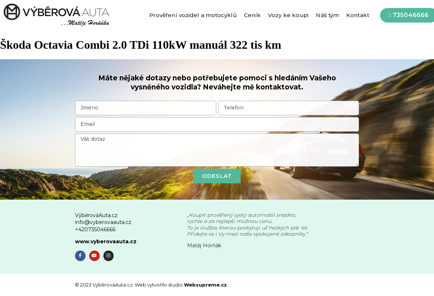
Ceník (252, 15)
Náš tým (327, 15)
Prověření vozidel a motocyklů (193, 15)
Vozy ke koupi (288, 15)
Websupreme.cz (205, 285)
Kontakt (357, 15)
